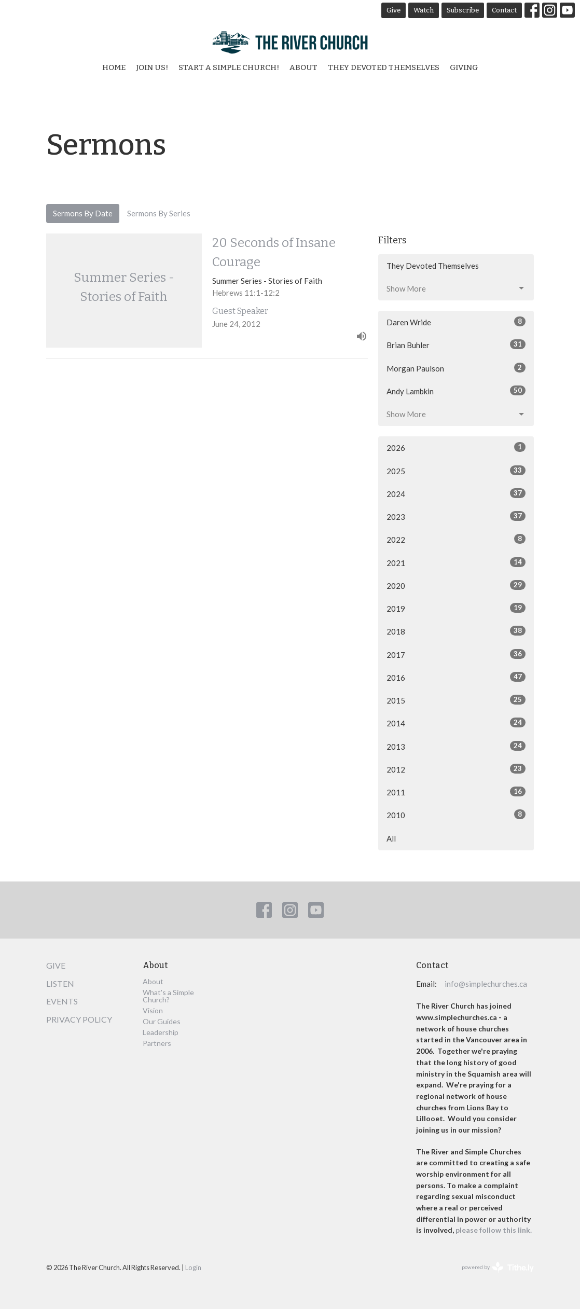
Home (114, 67)
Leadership (160, 1032)
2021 (456, 562)
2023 (456, 516)
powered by (498, 1267)
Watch (423, 10)
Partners (157, 1043)
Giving (464, 67)
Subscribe (463, 10)
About (303, 67)
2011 (456, 792)
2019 (456, 608)
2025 (456, 470)
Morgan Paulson (456, 368)
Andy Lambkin (456, 390)
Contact (504, 10)
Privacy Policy (79, 1019)
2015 (456, 700)
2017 (456, 654)
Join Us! (152, 67)
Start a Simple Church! (228, 67)
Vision (153, 1010)
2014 (456, 723)
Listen (60, 983)
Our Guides (162, 1021)
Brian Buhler (456, 344)
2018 (456, 631)
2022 (456, 539)
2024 (456, 493)
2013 (456, 746)
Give (393, 10)
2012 (456, 769)
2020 (456, 585)
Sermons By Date (83, 213)
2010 (456, 814)
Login (193, 1267)
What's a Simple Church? (168, 996)
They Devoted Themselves (383, 67)
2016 (456, 677)
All (391, 838)
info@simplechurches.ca (486, 983)
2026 (456, 447)
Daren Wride (456, 321)
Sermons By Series (158, 213)
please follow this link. (494, 1229)
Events (62, 1001)
